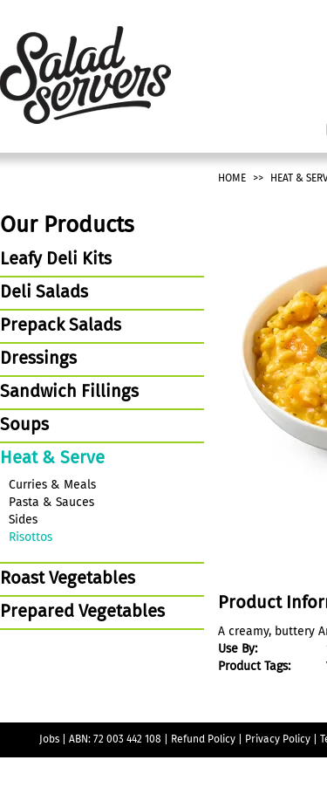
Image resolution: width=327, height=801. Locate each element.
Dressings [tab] (38, 359)
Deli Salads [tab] (44, 293)
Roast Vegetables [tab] (67, 579)
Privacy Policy (277, 740)
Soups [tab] (24, 426)
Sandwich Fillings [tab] (69, 392)
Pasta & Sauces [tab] (51, 502)
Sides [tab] (23, 520)
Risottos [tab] (30, 537)
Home (232, 179)
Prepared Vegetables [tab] (82, 612)
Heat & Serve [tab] (52, 459)
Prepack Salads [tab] (60, 326)
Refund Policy (203, 740)
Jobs (49, 740)
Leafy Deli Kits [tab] (56, 260)
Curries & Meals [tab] (52, 485)
